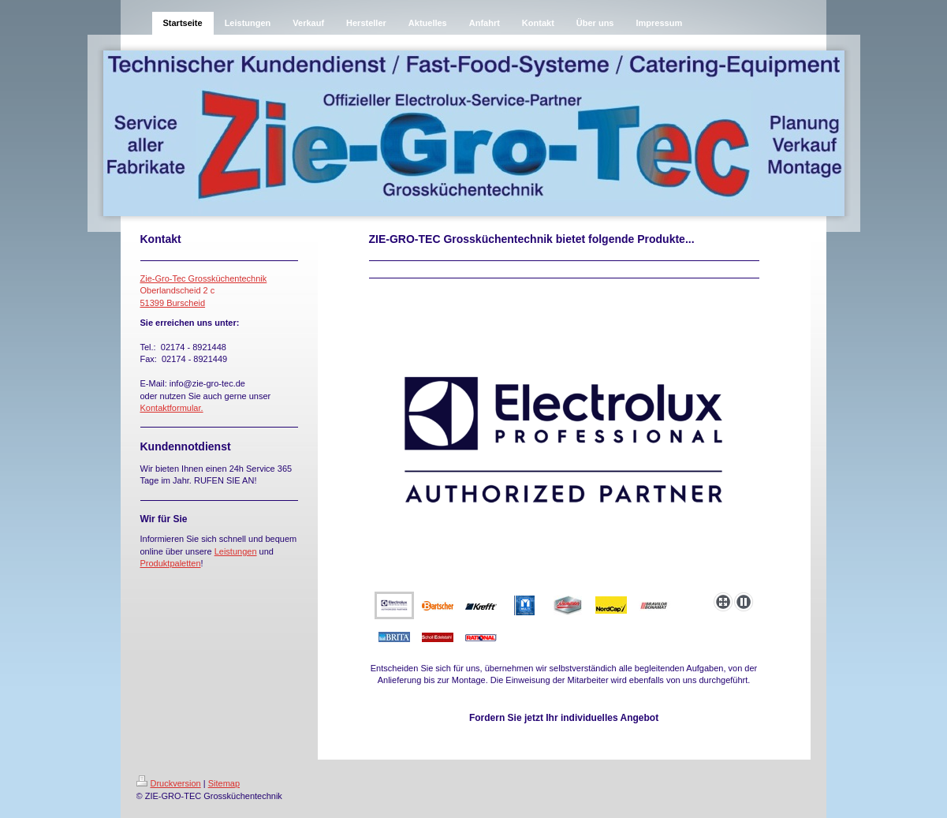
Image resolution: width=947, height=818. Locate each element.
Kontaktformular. (171, 408)
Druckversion (168, 783)
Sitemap (224, 783)
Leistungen (235, 551)
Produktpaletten (170, 563)
